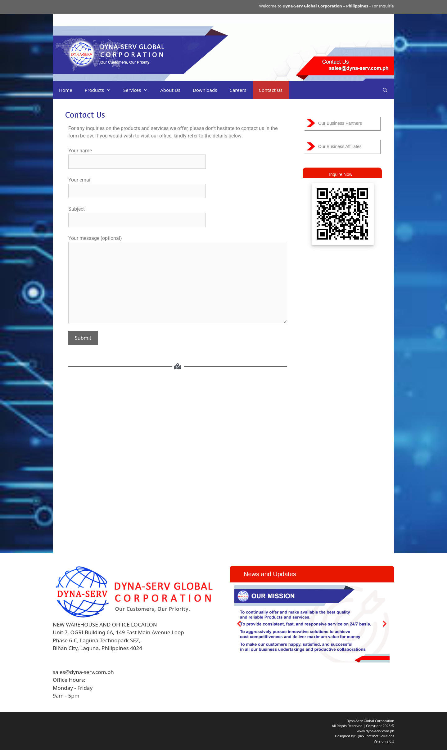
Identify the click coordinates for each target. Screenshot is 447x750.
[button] (239, 624)
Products (101, 90)
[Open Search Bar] (385, 90)
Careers (237, 90)
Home (65, 90)
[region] (312, 623)
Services (138, 90)
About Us (170, 90)
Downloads (205, 90)
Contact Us (270, 90)
